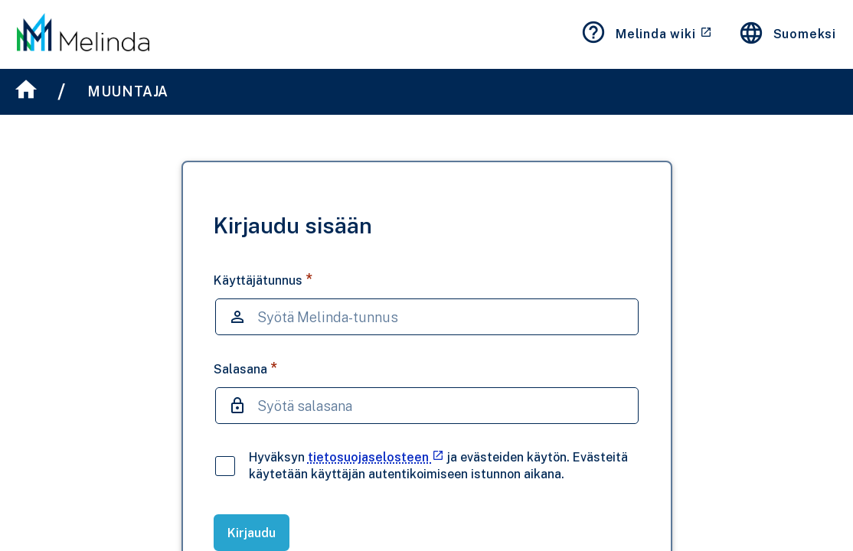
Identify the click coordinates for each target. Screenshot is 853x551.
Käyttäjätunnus (263, 280)
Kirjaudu (251, 533)
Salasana (245, 368)
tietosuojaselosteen (376, 457)
